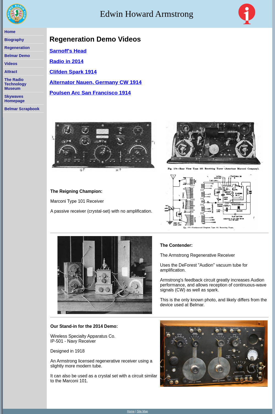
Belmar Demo (17, 55)
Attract (10, 71)
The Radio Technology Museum (15, 84)
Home (9, 31)
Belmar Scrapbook (21, 109)
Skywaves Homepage (14, 98)
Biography (14, 39)
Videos (10, 63)
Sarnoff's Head (68, 51)
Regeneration (17, 47)
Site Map (142, 411)
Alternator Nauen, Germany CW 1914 (96, 82)
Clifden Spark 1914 (73, 72)
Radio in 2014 (67, 61)
